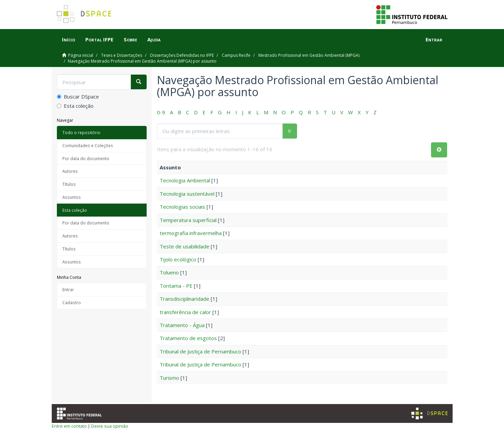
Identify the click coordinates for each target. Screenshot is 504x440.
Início (68, 39)
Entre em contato (69, 426)
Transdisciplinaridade (184, 298)
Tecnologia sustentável (187, 193)
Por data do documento (85, 158)
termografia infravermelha (191, 233)
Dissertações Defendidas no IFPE (182, 55)
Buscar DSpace (78, 96)
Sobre (130, 39)
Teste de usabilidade (184, 246)
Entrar (68, 289)
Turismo (169, 377)
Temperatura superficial (188, 220)
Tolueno (169, 272)
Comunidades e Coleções (87, 145)
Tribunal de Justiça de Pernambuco (200, 351)
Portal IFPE (99, 39)
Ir (290, 130)
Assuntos (71, 197)
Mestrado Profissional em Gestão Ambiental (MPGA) (308, 55)
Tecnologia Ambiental (185, 180)
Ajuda (154, 39)
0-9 (161, 112)
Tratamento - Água (182, 325)
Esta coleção (75, 105)
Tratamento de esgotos (188, 338)
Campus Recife (236, 55)
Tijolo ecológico (178, 259)
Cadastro (71, 302)
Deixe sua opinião (109, 426)
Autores (70, 171)
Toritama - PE (176, 285)
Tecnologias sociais (182, 206)
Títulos (69, 184)
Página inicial (80, 55)
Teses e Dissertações (121, 55)
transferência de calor (185, 312)
